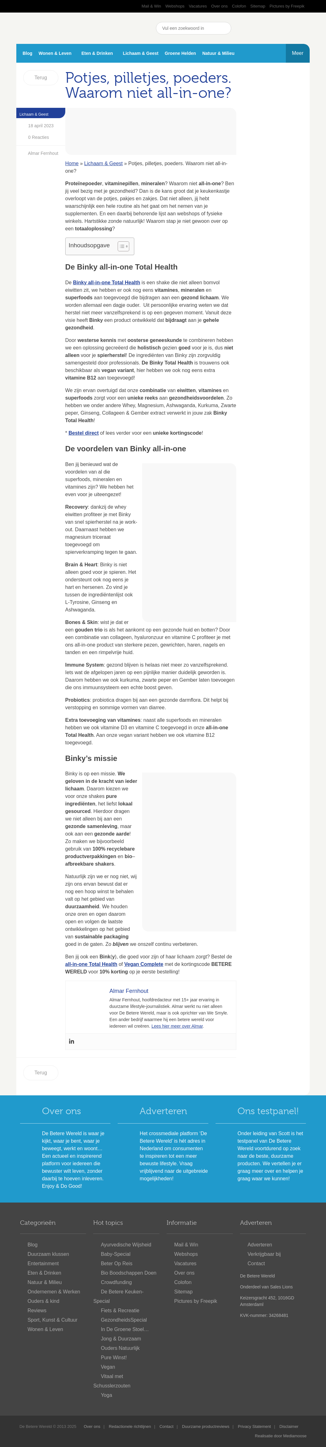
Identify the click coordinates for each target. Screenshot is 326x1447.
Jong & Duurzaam (121, 1338)
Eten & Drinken (97, 53)
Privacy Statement (254, 1426)
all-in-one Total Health (91, 964)
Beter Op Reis (116, 1263)
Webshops (174, 6)
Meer (297, 53)
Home (72, 163)
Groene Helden (180, 53)
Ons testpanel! (268, 1111)
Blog (27, 53)
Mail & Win (151, 6)
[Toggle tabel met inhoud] (120, 246)
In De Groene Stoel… (125, 1329)
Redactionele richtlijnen (130, 1426)
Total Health (126, 282)
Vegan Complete (143, 964)
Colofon (239, 6)
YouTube (256, 28)
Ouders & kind (43, 1301)
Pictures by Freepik (287, 6)
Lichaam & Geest (140, 53)
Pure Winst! (114, 1357)
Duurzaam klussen (48, 1254)
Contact (256, 1263)
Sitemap (257, 6)
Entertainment (43, 1263)
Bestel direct (83, 433)
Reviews (37, 1310)
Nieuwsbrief (303, 28)
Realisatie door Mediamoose (281, 1436)
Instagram (287, 28)
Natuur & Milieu (218, 53)
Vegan (108, 1367)
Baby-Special (115, 1254)
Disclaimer (289, 1426)
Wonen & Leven (55, 53)
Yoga (106, 1395)
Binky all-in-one (91, 282)
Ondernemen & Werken (54, 1291)
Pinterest (272, 28)
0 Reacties (33, 138)
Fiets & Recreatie (120, 1310)
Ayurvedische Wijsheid (126, 1244)
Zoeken (225, 28)
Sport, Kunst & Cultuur (52, 1320)
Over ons (219, 6)
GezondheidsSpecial (124, 1320)
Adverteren (163, 1111)
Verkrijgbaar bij (264, 1254)
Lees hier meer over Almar (177, 1026)
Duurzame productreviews (205, 1426)
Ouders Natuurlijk (120, 1348)
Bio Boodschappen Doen (128, 1273)
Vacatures (198, 6)
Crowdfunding (116, 1282)
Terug (41, 77)
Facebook (240, 28)
